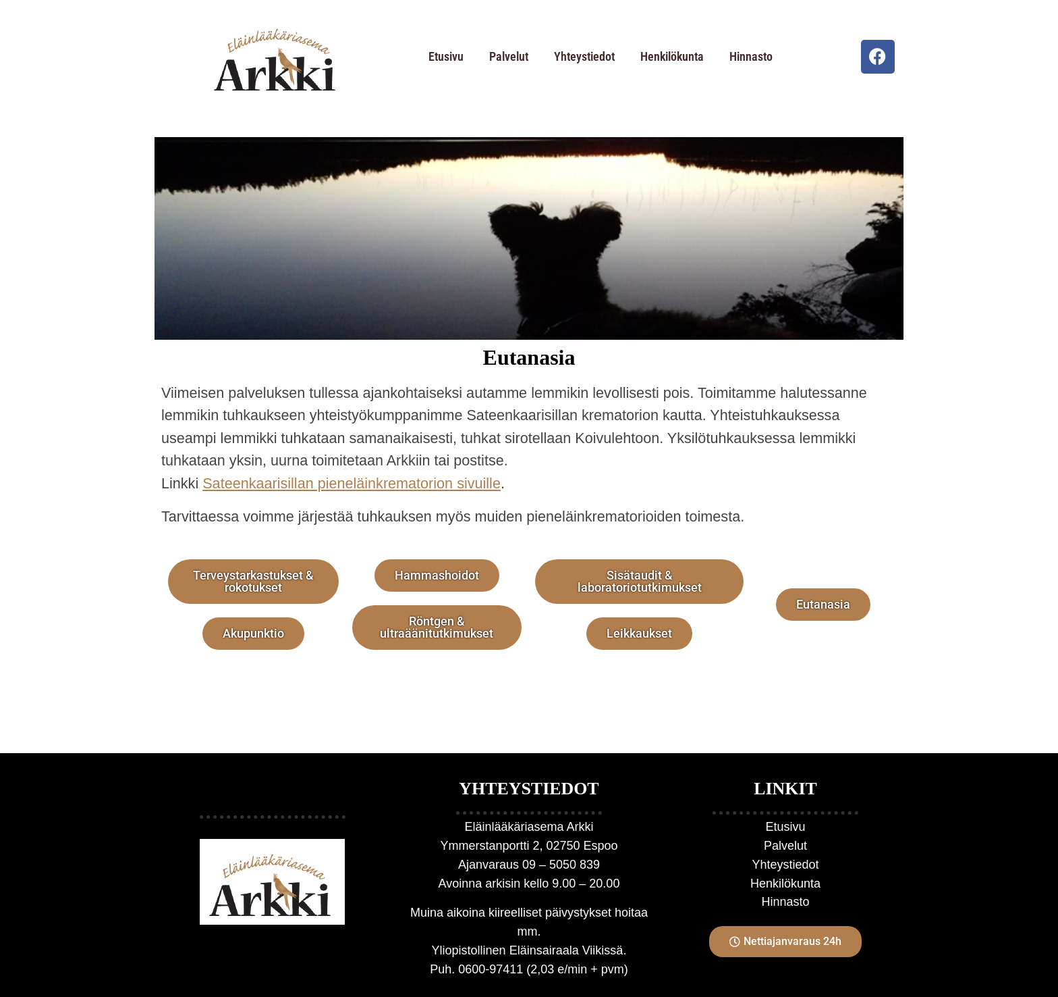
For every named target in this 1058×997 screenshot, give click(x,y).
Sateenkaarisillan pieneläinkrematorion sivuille (351, 483)
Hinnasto (751, 56)
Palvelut (508, 56)
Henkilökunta (672, 56)
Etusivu (446, 56)
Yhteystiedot (584, 56)
